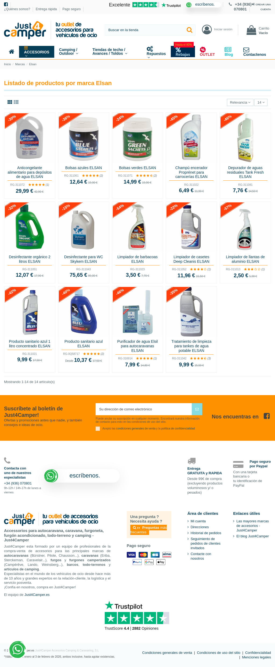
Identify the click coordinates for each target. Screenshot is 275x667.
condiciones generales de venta (135, 428)
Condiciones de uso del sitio (218, 653)
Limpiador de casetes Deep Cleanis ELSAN (191, 259)
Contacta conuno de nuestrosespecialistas (17, 472)
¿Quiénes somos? (17, 9)
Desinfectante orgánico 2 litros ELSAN (29, 259)
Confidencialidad (258, 653)
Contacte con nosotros (201, 556)
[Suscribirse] (197, 409)
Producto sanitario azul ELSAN (83, 343)
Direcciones (200, 527)
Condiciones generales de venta (167, 653)
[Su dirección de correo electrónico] (144, 409)
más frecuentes (148, 530)
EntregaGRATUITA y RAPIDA (204, 470)
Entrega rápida (47, 9)
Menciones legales (256, 657)
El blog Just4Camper (252, 536)
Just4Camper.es (37, 595)
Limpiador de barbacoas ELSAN (137, 259)
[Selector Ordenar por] (240, 102)
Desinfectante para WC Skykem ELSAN (83, 259)
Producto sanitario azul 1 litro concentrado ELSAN (29, 343)
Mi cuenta (198, 521)
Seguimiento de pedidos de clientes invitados (205, 543)
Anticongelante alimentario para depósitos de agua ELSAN (30, 172)
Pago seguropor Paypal (260, 464)
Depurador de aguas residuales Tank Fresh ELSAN (245, 172)
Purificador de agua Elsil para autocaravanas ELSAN (137, 346)
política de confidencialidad (178, 428)
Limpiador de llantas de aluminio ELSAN (245, 259)
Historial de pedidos (206, 533)
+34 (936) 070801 (18, 483)
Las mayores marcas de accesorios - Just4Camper (252, 525)
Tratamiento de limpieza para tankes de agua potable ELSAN (191, 346)
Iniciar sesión (223, 29)
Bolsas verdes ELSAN (137, 168)
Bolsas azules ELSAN (83, 168)
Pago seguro (71, 9)
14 (261, 102)
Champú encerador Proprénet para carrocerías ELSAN (191, 172)
